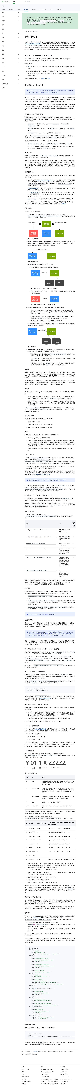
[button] (9, 12)
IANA (29, 66)
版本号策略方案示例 (45, 698)
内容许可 (36, 1051)
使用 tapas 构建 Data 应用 (43, 474)
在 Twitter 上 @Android (46, 1069)
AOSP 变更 (42, 24)
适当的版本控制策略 (40, 729)
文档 (3, 6)
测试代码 (64, 204)
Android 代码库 (25, 1069)
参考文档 (59, 9)
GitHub (23, 1084)
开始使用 (11, 9)
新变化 (3, 9)
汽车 (52, 9)
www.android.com (65, 1076)
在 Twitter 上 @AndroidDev (47, 1072)
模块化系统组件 (46, 78)
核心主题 (35, 31)
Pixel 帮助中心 (64, 1072)
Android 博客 (44, 1074)
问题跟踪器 (63, 1084)
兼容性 (34, 9)
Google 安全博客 (45, 1076)
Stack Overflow (64, 1081)
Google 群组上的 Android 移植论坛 (49, 1084)
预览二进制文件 (25, 1076)
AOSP (26, 31)
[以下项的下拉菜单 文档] (17, 2)
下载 (23, 1074)
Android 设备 (43, 9)
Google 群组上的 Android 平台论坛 (49, 1079)
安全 (19, 9)
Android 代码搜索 (25, 1)
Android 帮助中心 (65, 1069)
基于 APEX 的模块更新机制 (33, 44)
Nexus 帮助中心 (64, 1074)
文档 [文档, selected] (14, 1)
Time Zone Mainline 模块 (51, 92)
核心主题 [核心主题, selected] (26, 9)
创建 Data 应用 (37, 918)
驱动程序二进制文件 (26, 1081)
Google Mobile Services (66, 1079)
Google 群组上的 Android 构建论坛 (49, 1081)
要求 (23, 1072)
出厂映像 (24, 1079)
